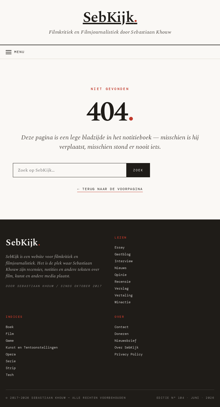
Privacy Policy (129, 354)
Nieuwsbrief (126, 340)
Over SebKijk (127, 347)
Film (10, 333)
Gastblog (123, 254)
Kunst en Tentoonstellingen (32, 347)
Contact (122, 327)
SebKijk (110, 17)
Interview (124, 261)
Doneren (122, 333)
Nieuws (121, 268)
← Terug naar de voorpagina (110, 189)
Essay (120, 247)
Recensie (123, 281)
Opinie (121, 274)
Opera (11, 354)
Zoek (138, 170)
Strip (11, 368)
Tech (10, 375)
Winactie (123, 302)
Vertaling (124, 295)
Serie (11, 361)
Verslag (122, 288)
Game (10, 340)
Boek (10, 327)
